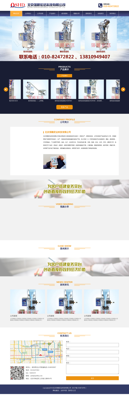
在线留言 (101, 13)
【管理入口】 (71, 391)
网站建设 (56, 391)
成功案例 (64, 13)
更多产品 (64, 107)
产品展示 (52, 13)
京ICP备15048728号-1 (79, 389)
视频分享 (77, 13)
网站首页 (16, 13)
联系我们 (113, 13)
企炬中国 (64, 391)
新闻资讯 (89, 13)
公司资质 (40, 13)
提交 (92, 379)
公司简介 (28, 13)
